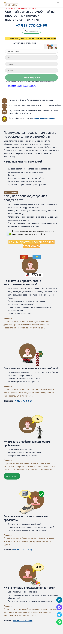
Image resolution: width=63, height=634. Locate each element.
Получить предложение (31, 78)
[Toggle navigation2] (57, 3)
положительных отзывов (43, 118)
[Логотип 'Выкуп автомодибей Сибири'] (11, 3)
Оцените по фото (12, 476)
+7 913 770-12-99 (31, 25)
